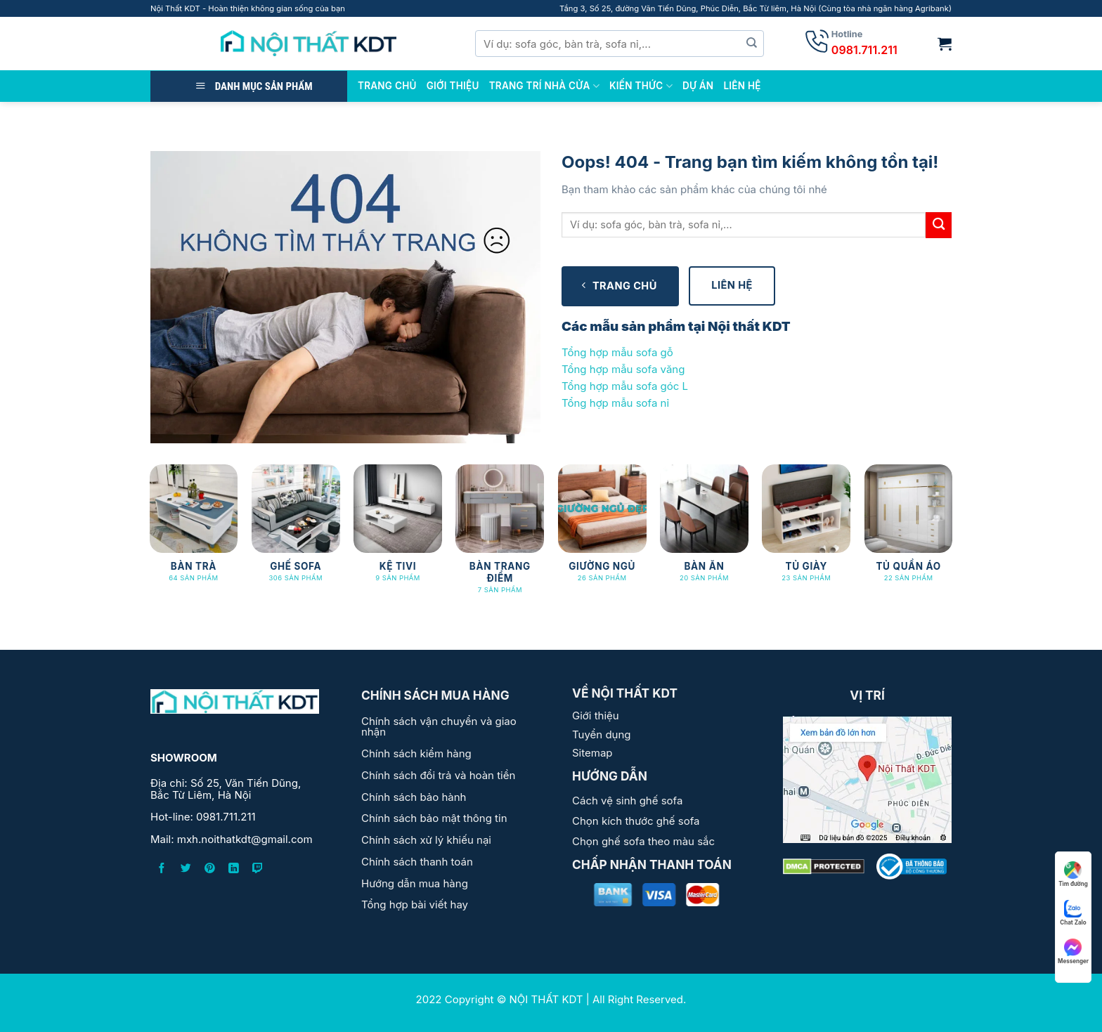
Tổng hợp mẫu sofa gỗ (617, 352)
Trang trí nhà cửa (544, 86)
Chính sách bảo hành (413, 797)
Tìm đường (1073, 874)
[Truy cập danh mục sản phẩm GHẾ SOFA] (296, 530)
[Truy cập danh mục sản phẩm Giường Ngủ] (602, 530)
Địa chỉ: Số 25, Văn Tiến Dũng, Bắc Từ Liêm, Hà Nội (225, 789)
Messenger (1073, 952)
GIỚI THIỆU (453, 85)
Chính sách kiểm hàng (416, 753)
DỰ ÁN (698, 85)
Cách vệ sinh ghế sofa (627, 800)
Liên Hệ (741, 85)
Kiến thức (641, 86)
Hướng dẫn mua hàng (414, 883)
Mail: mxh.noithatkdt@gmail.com (231, 840)
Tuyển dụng (601, 734)
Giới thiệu (595, 715)
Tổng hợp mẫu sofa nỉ (615, 403)
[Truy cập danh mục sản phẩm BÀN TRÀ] (194, 530)
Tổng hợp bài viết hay (414, 904)
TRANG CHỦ (387, 85)
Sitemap (592, 752)
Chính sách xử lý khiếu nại (426, 840)
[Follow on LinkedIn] (234, 870)
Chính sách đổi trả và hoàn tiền (438, 775)
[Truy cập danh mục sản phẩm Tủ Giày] (806, 530)
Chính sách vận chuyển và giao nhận (439, 726)
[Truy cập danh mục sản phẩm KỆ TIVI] (398, 530)
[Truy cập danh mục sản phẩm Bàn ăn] (704, 530)
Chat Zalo (1073, 913)
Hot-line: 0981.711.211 (203, 817)
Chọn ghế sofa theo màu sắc (643, 841)
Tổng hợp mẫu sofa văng (623, 369)
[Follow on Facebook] (162, 870)
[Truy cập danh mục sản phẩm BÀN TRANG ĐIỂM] (499, 536)
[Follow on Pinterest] (210, 870)
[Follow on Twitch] (257, 870)
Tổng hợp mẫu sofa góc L (625, 386)
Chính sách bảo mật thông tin (434, 818)
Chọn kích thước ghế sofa (635, 821)
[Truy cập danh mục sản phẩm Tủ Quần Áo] (908, 530)
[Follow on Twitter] (186, 870)
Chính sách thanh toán (417, 861)
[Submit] (752, 43)
